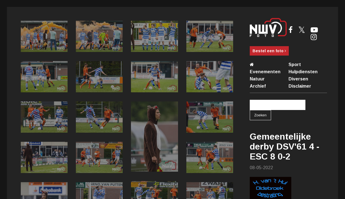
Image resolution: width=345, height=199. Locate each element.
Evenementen (265, 71)
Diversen (298, 79)
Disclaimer (300, 86)
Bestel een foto (269, 51)
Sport (295, 64)
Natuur (257, 79)
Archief (258, 86)
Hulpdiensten (303, 71)
